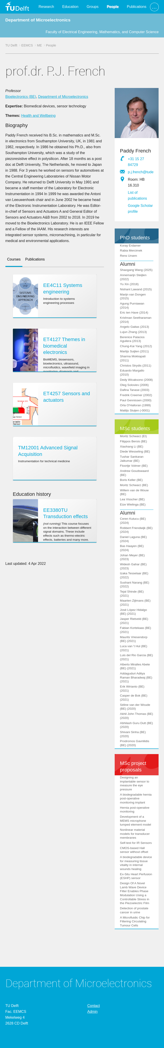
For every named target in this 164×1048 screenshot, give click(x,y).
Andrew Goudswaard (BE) (134, 473)
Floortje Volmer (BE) (133, 465)
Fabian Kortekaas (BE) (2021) (135, 630)
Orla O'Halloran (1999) (135, 405)
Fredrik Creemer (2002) (136, 395)
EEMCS (27, 45)
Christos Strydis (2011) (135, 365)
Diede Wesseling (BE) (135, 451)
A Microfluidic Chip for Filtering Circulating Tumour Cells (135, 921)
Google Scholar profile (140, 208)
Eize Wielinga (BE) (132, 504)
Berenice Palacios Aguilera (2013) (132, 339)
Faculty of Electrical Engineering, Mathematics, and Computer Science (102, 32)
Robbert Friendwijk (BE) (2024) (136, 530)
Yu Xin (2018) (129, 284)
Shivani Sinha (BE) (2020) (133, 734)
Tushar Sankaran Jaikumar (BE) (131, 458)
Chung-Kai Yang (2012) (136, 346)
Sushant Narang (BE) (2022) (134, 584)
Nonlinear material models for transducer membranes (135, 833)
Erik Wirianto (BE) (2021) (132, 688)
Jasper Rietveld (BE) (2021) (134, 621)
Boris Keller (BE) (131, 480)
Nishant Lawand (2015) (136, 289)
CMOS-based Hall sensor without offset (134, 850)
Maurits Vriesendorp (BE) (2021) (133, 639)
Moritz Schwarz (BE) (134, 485)
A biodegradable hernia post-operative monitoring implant (136, 798)
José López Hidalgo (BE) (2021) (133, 612)
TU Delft (11, 45)
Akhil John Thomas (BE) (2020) (136, 716)
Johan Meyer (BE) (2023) (132, 557)
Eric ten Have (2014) (134, 312)
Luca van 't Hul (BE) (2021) (133, 648)
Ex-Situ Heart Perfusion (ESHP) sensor (136, 876)
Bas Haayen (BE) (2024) (132, 548)
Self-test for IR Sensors (136, 843)
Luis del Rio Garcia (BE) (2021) (136, 657)
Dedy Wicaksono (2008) (136, 379)
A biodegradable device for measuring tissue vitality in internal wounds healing (136, 863)
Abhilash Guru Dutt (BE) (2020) (136, 725)
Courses (14, 259)
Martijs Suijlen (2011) (134, 351)
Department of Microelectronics (38, 20)
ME (39, 45)
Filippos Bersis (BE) (133, 441)
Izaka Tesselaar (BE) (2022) (134, 575)
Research (46, 7)
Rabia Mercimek (131, 250)
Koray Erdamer (130, 245)
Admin (92, 1011)
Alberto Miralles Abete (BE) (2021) (135, 666)
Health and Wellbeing (38, 116)
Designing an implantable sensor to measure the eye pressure (134, 783)
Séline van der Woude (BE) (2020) (135, 707)
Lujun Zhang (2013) (133, 332)
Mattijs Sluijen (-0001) (135, 410)
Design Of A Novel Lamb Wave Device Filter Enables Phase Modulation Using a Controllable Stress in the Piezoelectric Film (134, 893)
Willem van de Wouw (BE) (134, 492)
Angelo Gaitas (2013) (134, 326)
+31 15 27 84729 (136, 162)
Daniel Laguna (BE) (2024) (133, 539)
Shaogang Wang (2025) (136, 270)
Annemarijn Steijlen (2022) (133, 277)
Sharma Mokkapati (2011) (132, 358)
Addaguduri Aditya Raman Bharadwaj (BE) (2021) (136, 677)
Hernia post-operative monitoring (134, 809)
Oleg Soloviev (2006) (134, 385)
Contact (93, 1006)
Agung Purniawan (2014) (132, 305)
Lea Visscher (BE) (132, 499)
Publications (136, 7)
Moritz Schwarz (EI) (133, 436)
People (113, 7)
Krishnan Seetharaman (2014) (135, 319)
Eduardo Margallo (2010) (132, 372)
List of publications (137, 195)
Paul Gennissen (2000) (135, 400)
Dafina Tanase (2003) (134, 390)
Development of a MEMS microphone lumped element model (135, 820)
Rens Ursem (128, 255)
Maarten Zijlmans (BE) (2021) (135, 602)
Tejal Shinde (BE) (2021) (132, 593)
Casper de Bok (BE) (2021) (133, 697)
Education (70, 7)
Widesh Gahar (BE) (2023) (133, 566)
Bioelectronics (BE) (20, 97)
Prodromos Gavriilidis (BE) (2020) (134, 743)
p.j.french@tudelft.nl (140, 172)
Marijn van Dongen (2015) (133, 296)
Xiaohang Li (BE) (131, 446)
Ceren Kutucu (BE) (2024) (133, 520)
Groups (92, 7)
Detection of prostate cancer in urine (134, 910)
